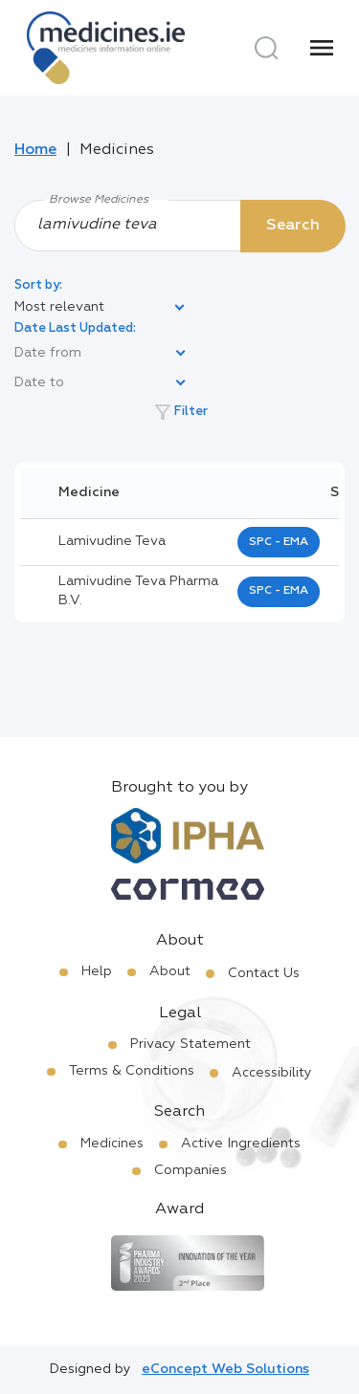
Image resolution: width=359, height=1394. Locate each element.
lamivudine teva (112, 541)
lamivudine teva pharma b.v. (138, 591)
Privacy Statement (190, 1044)
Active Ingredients (241, 1143)
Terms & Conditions (131, 1071)
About (170, 971)
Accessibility (272, 1072)
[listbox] (100, 308)
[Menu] (322, 48)
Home (35, 150)
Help (96, 971)
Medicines (112, 1143)
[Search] (266, 48)
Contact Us (264, 973)
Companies (190, 1170)
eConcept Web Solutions (225, 1369)
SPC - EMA (278, 542)
